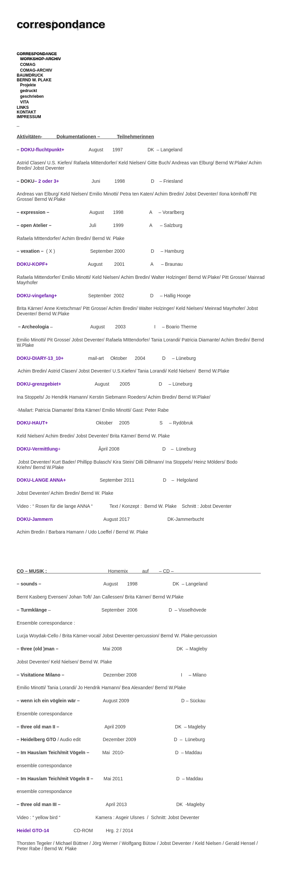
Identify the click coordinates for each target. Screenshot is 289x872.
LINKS (23, 107)
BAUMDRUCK (30, 75)
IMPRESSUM (29, 116)
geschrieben (32, 96)
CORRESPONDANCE (37, 54)
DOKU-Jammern (36, 519)
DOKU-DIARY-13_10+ (40, 358)
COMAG (27, 64)
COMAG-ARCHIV (36, 70)
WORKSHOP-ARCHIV (40, 59)
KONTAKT (26, 112)
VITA (24, 102)
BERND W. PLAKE (34, 80)
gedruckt (28, 90)
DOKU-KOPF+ (32, 264)
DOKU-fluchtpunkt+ (42, 149)
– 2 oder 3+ (46, 181)
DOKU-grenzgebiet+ (39, 384)
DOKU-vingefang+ (37, 295)
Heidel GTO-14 (33, 830)
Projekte (28, 85)
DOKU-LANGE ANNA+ (41, 480)
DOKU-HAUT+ (32, 422)
